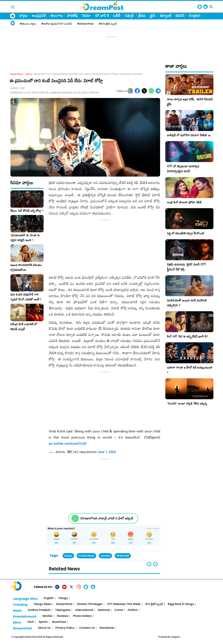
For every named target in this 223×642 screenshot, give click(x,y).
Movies (47, 616)
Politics (133, 610)
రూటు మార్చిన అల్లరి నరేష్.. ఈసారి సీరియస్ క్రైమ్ (190, 101)
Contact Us (87, 628)
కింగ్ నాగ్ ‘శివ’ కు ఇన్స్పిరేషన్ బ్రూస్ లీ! (187, 336)
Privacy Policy (64, 628)
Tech (30, 622)
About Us (44, 628)
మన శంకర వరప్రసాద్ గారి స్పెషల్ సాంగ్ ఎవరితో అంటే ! (25, 297)
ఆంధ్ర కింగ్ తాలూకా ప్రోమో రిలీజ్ (184, 202)
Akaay (68, 555)
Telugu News (16, 73)
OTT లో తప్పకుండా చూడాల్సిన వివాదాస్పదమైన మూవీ (183, 168)
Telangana (62, 610)
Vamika (105, 555)
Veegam (175, 636)
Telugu (63, 598)
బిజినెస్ (180, 15)
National (104, 610)
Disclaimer (106, 628)
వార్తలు (23, 15)
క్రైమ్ (153, 15)
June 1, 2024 (107, 452)
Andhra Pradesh (39, 610)
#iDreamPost (85, 23)
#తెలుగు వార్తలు (28, 23)
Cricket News (86, 555)
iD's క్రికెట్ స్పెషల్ (154, 604)
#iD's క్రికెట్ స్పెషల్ (108, 23)
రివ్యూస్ (129, 15)
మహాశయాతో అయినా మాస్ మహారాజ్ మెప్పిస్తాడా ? (187, 302)
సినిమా (86, 15)
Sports (43, 622)
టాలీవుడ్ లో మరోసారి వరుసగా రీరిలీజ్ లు (189, 135)
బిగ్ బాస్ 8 (102, 15)
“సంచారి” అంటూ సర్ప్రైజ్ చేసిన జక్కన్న (187, 403)
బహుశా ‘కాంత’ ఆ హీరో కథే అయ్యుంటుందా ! (189, 369)
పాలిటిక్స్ (72, 15)
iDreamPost (64, 604)
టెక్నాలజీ (165, 15)
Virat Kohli (122, 555)
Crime (118, 610)
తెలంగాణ (57, 15)
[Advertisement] (111, 46)
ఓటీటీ (116, 15)
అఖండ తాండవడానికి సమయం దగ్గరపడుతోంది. (26, 267)
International (84, 610)
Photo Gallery (82, 616)
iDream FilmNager (89, 604)
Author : (17, 88)
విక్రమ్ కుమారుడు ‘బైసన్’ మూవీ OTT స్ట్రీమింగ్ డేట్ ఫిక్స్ (186, 266)
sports (28, 73)
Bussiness (59, 622)
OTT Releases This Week (124, 604)
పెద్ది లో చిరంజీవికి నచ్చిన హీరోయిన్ (185, 233)
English (194, 15)
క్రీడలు (142, 15)
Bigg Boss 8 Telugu (181, 604)
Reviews (62, 616)
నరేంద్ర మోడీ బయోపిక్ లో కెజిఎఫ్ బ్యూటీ (23, 326)
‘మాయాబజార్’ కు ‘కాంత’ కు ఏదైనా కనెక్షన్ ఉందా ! (25, 238)
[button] (155, 564)
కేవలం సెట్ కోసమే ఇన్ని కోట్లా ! (26, 210)
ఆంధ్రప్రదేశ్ (39, 15)
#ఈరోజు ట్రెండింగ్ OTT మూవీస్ (56, 23)
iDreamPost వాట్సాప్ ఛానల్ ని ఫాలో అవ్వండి (106, 518)
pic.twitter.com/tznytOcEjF (68, 443)
